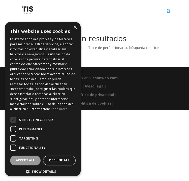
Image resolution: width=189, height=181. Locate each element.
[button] (43, 172)
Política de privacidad (94, 94)
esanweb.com (105, 77)
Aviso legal (95, 86)
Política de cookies (94, 103)
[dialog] (43, 99)
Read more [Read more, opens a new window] (59, 109)
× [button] (75, 27)
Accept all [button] (25, 160)
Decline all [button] (59, 160)
